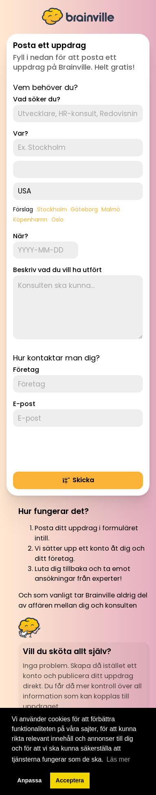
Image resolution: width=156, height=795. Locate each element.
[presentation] (75, 449)
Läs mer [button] (118, 759)
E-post (24, 403)
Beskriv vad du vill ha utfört (57, 270)
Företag (26, 369)
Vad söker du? (36, 99)
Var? (20, 133)
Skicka (78, 480)
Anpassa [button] (29, 780)
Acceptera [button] (70, 780)
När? (20, 236)
